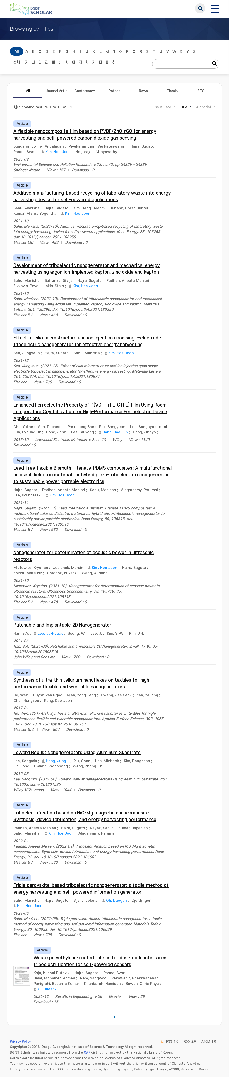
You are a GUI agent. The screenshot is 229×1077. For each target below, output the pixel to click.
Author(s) (203, 107)
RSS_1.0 (172, 1041)
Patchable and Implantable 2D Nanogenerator (62, 625)
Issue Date (162, 107)
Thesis (172, 91)
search (200, 8)
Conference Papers (87, 91)
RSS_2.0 (190, 1041)
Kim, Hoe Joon (58, 152)
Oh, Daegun (116, 901)
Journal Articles (58, 91)
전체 (16, 62)
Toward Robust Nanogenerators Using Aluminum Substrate (77, 752)
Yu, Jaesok (47, 989)
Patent (114, 91)
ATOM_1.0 (208, 1041)
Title (183, 107)
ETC (201, 91)
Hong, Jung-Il (57, 761)
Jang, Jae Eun (115, 432)
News (143, 91)
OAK (87, 1052)
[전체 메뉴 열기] (215, 8)
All (17, 52)
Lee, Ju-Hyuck (50, 634)
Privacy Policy (20, 1041)
